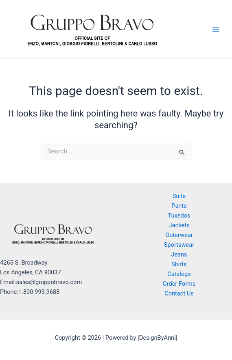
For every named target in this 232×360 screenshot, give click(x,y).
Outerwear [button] (179, 235)
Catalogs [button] (179, 274)
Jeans (179, 254)
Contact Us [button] (179, 293)
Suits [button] (179, 196)
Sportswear (179, 244)
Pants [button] (178, 205)
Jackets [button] (179, 225)
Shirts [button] (179, 264)
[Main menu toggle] (216, 29)
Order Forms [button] (179, 283)
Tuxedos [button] (179, 215)
